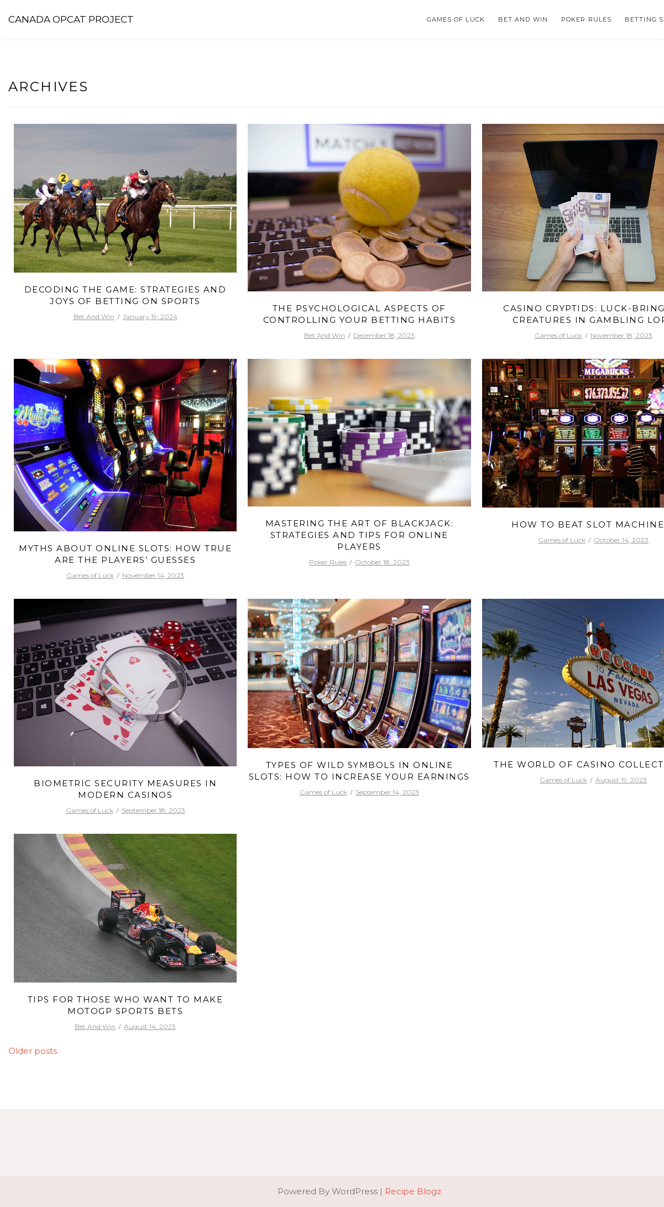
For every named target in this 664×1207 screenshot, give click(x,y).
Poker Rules (586, 19)
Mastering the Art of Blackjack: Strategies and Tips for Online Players (359, 535)
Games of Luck (456, 19)
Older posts (32, 1051)
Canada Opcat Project (71, 19)
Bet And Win (523, 19)
